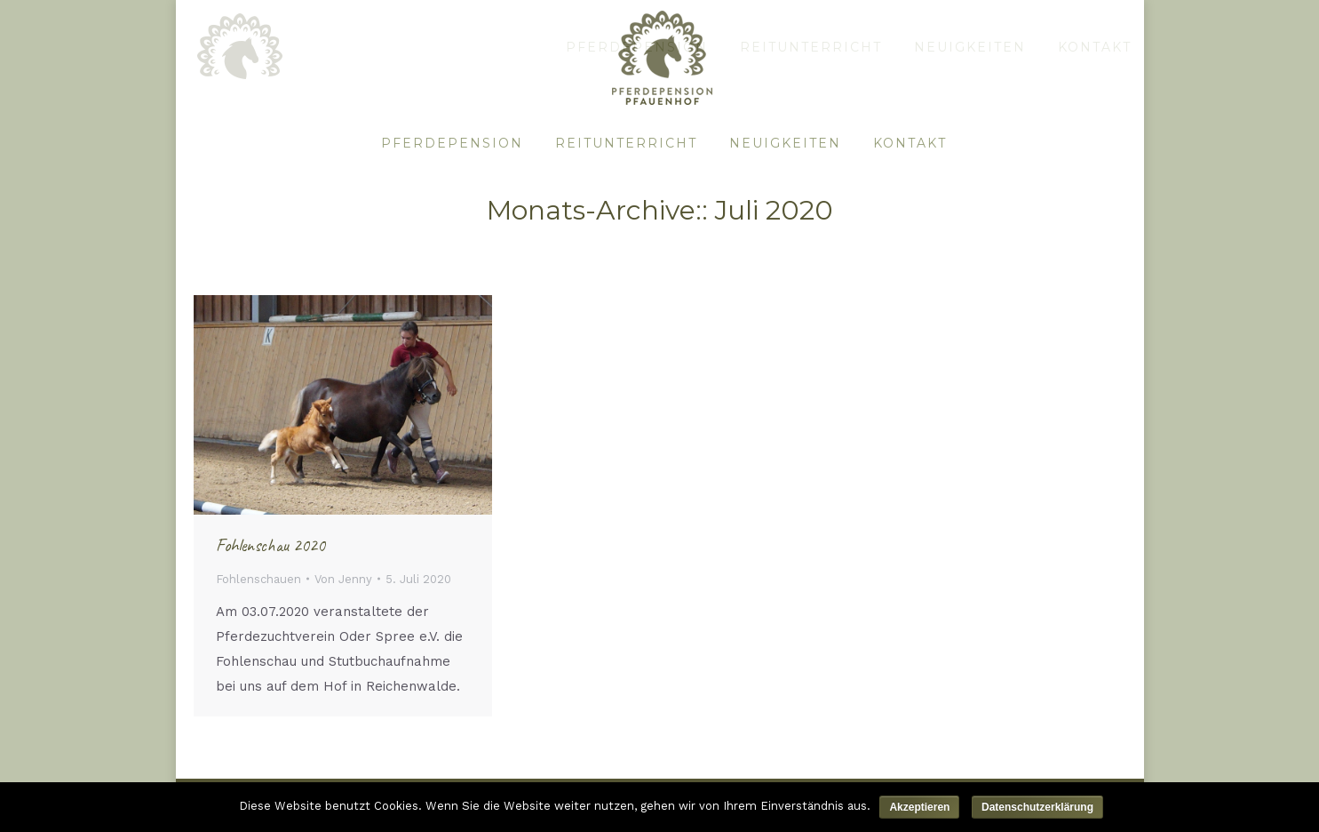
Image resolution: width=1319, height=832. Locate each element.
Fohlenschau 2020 (270, 545)
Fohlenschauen (258, 579)
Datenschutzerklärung (1037, 807)
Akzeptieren (919, 807)
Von (343, 579)
